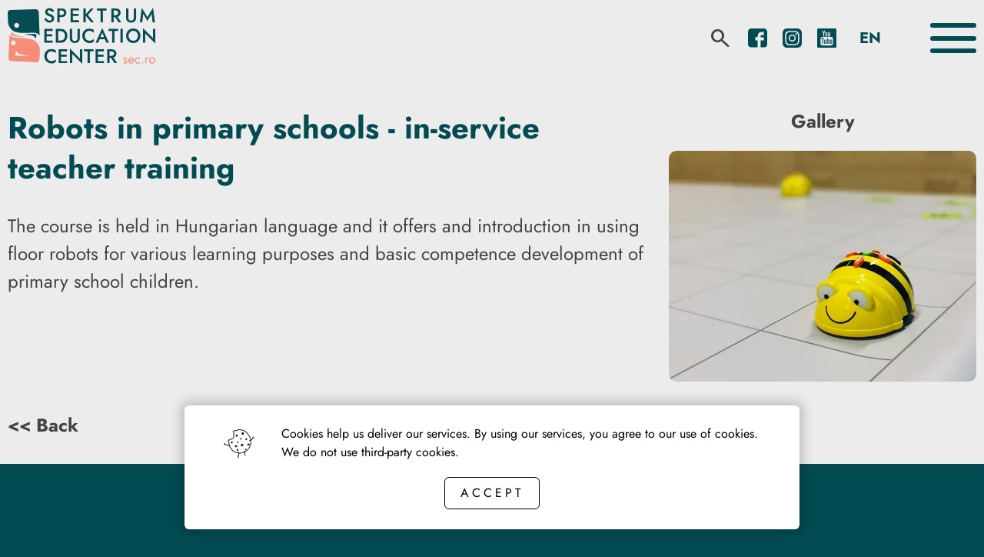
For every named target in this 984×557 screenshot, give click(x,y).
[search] (720, 38)
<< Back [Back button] (43, 425)
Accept (492, 493)
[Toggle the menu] (953, 38)
